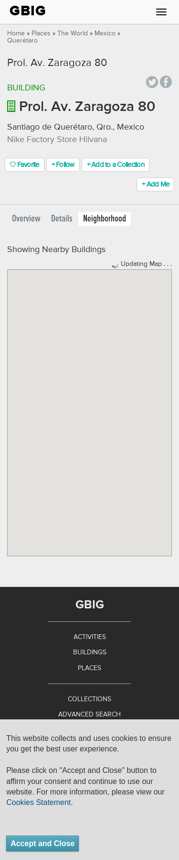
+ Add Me (155, 184)
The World (72, 33)
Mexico (105, 33)
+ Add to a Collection (115, 164)
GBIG (28, 11)
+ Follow (63, 164)
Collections (89, 699)
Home (16, 33)
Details (62, 219)
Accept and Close (42, 843)
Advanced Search (89, 714)
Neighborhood (104, 219)
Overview (26, 219)
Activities (90, 637)
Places (41, 33)
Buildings (89, 652)
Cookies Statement (38, 802)
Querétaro (22, 40)
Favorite (24, 165)
